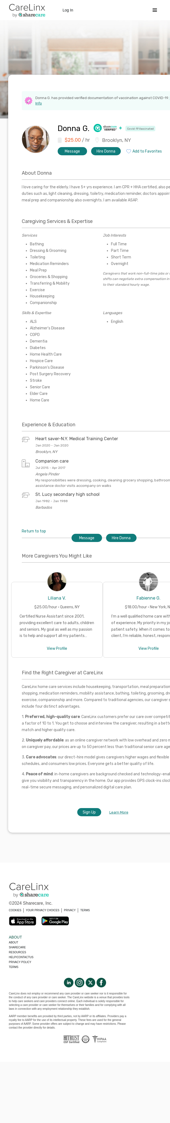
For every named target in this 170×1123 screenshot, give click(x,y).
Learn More (118, 812)
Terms (13, 967)
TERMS (85, 910)
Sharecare (17, 947)
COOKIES (15, 910)
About (13, 942)
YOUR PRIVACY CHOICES (42, 910)
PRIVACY (70, 910)
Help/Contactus (21, 957)
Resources (17, 952)
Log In (68, 10)
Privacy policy (20, 962)
